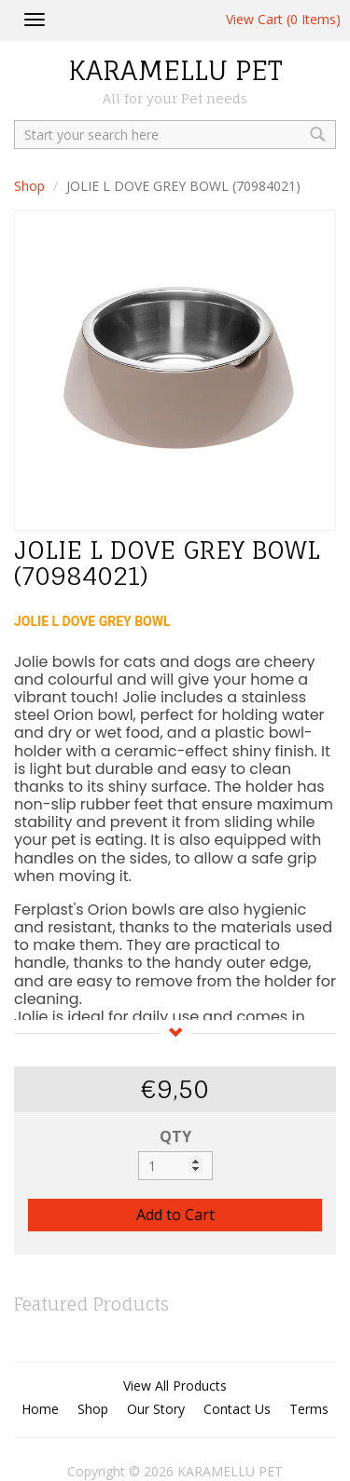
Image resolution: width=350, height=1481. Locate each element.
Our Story (156, 1409)
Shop (29, 186)
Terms (309, 1409)
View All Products (175, 1385)
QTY (175, 1136)
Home (40, 1409)
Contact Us (237, 1409)
